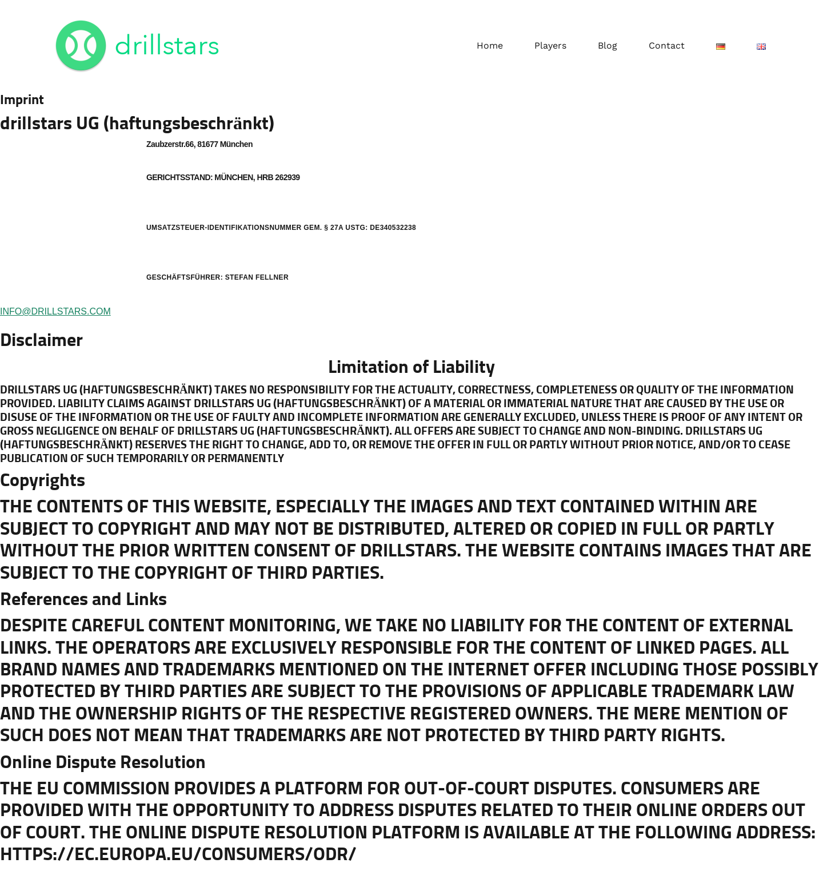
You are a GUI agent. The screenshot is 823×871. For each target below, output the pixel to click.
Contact (667, 45)
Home (490, 45)
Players (550, 45)
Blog (607, 45)
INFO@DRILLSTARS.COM (55, 311)
